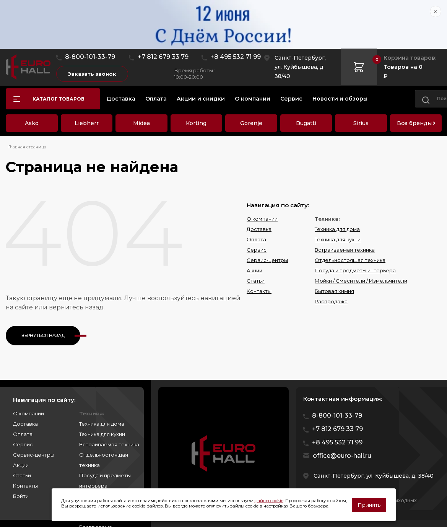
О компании (262, 219)
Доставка (259, 229)
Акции (254, 270)
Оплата (256, 239)
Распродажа (331, 301)
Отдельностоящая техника (350, 260)
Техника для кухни (338, 239)
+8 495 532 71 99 (235, 56)
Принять (369, 505)
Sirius (361, 123)
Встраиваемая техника (345, 250)
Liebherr (87, 123)
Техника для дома (337, 229)
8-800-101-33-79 (90, 56)
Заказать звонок (92, 74)
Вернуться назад (43, 335)
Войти (21, 496)
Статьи (256, 281)
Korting (196, 123)
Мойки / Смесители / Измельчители (361, 281)
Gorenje (251, 123)
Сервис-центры (267, 260)
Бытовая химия (334, 291)
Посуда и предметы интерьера (355, 270)
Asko (32, 123)
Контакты (259, 291)
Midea (141, 123)
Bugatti (306, 123)
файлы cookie (269, 500)
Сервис (257, 250)
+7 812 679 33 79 (163, 56)
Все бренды (414, 123)
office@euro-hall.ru (342, 455)
